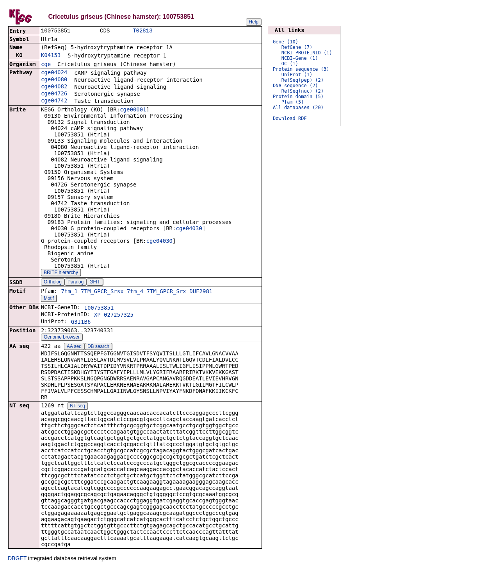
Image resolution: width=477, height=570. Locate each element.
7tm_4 (135, 292)
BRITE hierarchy (61, 273)
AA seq (74, 347)
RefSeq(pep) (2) (302, 80)
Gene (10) (285, 42)
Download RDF (290, 118)
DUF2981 (200, 292)
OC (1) (289, 63)
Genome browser (62, 338)
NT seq (77, 406)
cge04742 (54, 101)
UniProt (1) (296, 74)
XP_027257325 (113, 315)
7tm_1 (69, 292)
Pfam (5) (292, 102)
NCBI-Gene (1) (299, 58)
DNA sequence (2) (295, 85)
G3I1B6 (81, 322)
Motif (49, 299)
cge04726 (54, 94)
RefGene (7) (296, 47)
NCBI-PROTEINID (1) (306, 53)
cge (46, 65)
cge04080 (54, 80)
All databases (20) (298, 107)
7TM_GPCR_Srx (166, 292)
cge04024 (54, 73)
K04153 (51, 56)
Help (253, 22)
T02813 (142, 31)
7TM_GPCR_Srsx (102, 292)
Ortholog (53, 282)
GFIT (94, 282)
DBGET (17, 559)
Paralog (76, 282)
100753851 (99, 308)
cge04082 (54, 87)
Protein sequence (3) (301, 69)
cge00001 (133, 110)
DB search (98, 347)
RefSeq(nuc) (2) (302, 91)
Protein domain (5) (298, 96)
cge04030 (189, 229)
